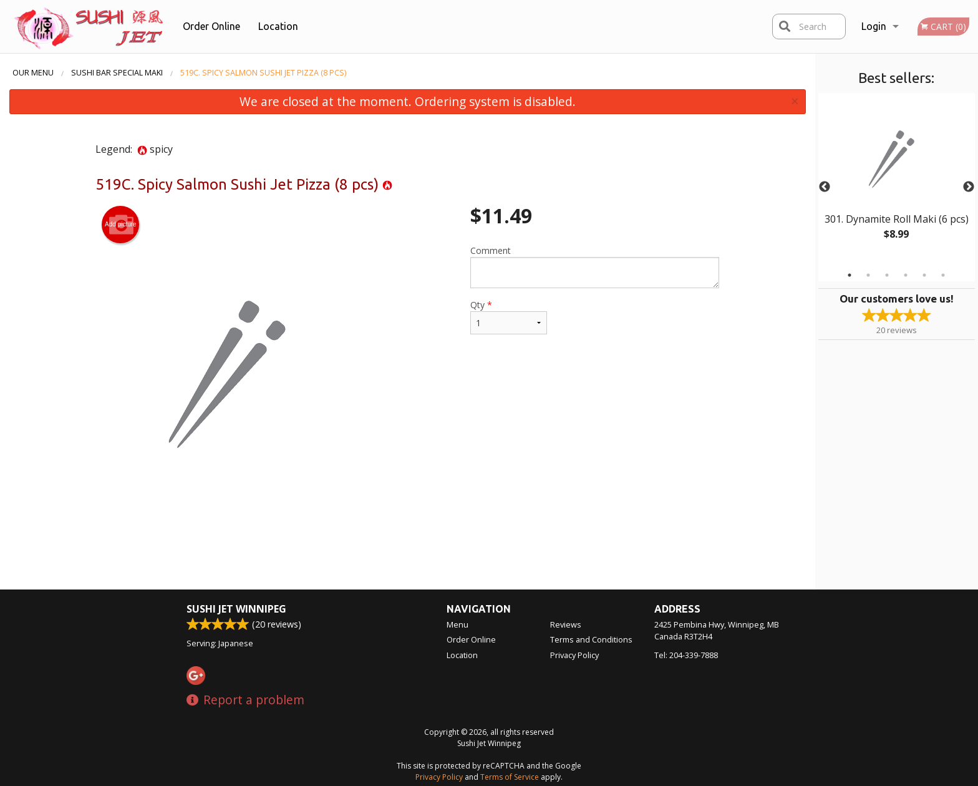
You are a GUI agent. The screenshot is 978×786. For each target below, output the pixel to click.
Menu (457, 624)
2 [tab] (868, 275)
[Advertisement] (407, 549)
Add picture (121, 224)
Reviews (565, 624)
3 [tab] (887, 275)
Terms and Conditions (591, 639)
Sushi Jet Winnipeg (236, 609)
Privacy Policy (574, 655)
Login (873, 26)
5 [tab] (924, 275)
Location (278, 26)
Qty (508, 316)
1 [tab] (849, 275)
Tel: (686, 655)
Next (968, 187)
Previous (824, 187)
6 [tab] (943, 275)
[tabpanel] (896, 179)
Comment (594, 266)
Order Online (211, 26)
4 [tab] (905, 275)
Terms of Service (509, 777)
